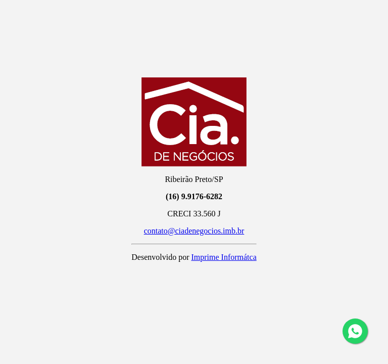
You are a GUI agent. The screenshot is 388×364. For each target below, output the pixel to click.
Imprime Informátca (223, 257)
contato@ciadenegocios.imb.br (194, 230)
